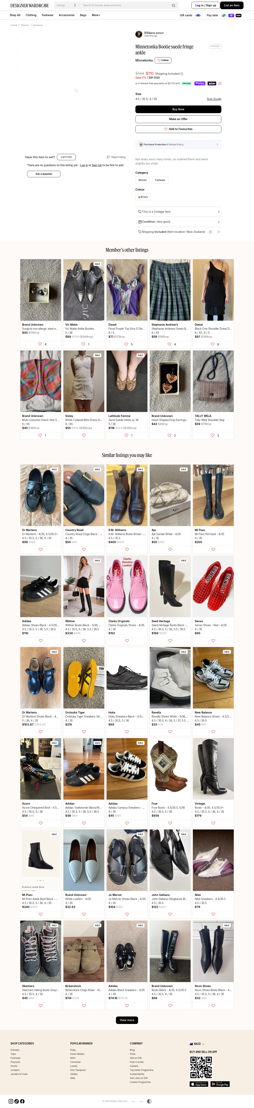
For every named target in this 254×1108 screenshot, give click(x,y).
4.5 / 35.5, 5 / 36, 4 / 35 (36, 538)
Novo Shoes (203, 986)
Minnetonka (144, 60)
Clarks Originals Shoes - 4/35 (126, 625)
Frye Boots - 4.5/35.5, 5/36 (168, 807)
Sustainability (137, 1074)
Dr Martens (29, 530)
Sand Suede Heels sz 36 (123, 420)
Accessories (67, 15)
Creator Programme (140, 1082)
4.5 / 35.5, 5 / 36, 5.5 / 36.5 (39, 629)
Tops (13, 1053)
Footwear (47, 15)
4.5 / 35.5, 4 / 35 (32, 994)
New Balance (203, 712)
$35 (157, 724)
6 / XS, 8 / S (202, 332)
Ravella (156, 712)
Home (14, 25)
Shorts (14, 1066)
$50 (71, 542)
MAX (72, 1058)
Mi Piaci (200, 530)
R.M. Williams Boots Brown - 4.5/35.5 (131, 534)
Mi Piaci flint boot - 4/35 (209, 534)
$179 (198, 815)
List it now (66, 168)
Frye (154, 803)
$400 (116, 542)
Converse (75, 1062)
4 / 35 (69, 538)
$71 (116, 336)
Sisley (69, 416)
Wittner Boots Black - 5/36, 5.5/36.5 (87, 625)
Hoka (111, 712)
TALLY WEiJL (203, 416)
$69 (111, 724)
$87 (203, 336)
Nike (198, 894)
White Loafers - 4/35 (78, 898)
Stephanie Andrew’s (165, 324)
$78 (197, 907)
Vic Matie (71, 324)
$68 (154, 998)
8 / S (111, 332)
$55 (78, 428)
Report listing (116, 168)
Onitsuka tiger (75, 712)
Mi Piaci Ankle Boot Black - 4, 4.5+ (43, 898)
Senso (199, 621)
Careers (134, 1066)
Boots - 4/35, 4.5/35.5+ (209, 807)
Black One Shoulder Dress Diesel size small (221, 328)
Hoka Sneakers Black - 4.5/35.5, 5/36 (131, 716)
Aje (154, 530)
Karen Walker (77, 1053)
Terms (132, 1101)
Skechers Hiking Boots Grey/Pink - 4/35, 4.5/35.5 (52, 990)
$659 (155, 815)
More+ (96, 15)
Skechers (28, 986)
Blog (132, 1049)
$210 (68, 724)
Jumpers (15, 1070)
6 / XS (155, 332)
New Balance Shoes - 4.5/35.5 (214, 716)
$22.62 (70, 907)
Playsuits (15, 1062)
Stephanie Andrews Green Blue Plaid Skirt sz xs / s (182, 328)
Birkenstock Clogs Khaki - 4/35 (84, 990)
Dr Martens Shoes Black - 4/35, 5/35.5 (46, 716)
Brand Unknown (32, 324)
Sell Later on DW (139, 1078)
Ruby (73, 1049)
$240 (30, 907)
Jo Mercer (115, 894)
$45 (30, 332)
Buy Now (178, 109)
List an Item (231, 5)
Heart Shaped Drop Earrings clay (172, 420)
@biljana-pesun (152, 33)
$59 (160, 336)
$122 (159, 907)
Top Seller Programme (141, 1070)
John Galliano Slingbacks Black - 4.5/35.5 (177, 898)
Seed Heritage (161, 621)
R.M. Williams (117, 530)
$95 (197, 633)
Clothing (31, 15)
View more (127, 1020)
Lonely (74, 1066)
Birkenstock (73, 986)
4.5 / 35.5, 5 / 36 (118, 720)
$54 (28, 815)
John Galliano (161, 894)
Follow (163, 60)
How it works (137, 1062)
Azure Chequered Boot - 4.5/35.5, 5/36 (46, 807)
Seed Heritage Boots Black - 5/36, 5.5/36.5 (178, 625)
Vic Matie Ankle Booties (79, 328)
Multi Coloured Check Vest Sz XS (42, 420)
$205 (198, 542)
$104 (115, 907)
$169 (159, 633)
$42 (160, 424)
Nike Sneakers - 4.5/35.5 (210, 898)
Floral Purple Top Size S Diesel (127, 328)
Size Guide (215, 98)
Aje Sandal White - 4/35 (166, 534)
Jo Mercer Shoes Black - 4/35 (127, 898)
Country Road (74, 530)
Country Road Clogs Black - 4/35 (85, 534)
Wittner (70, 621)
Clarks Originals (119, 621)
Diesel (112, 324)
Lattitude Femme (119, 416)
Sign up (206, 5)
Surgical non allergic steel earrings (43, 328)
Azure (26, 803)
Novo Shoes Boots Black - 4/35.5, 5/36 (219, 990)
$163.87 (34, 724)
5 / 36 (68, 332)
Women (25, 25)
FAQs (132, 1053)
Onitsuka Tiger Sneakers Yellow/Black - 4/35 (92, 716)
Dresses (15, 1049)
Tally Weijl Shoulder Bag (209, 420)
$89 (79, 336)
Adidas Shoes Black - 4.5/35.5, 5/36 (44, 625)
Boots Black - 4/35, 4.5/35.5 (169, 990)
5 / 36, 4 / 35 (30, 720)
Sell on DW (136, 1058)
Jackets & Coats (19, 1074)
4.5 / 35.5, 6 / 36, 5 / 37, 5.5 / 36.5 (172, 720)
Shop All (15, 15)
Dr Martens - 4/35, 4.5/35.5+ (40, 534)
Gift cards (190, 15)
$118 (122, 428)
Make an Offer (178, 119)
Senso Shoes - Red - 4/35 (211, 625)
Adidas (26, 621)
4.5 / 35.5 (114, 538)
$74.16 (118, 998)
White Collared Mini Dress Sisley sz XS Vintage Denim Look (101, 420)
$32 (201, 998)
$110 (25, 633)
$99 (28, 542)
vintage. (200, 803)
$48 (71, 815)
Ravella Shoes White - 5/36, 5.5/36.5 (174, 716)
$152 (111, 633)
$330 (73, 633)
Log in (195, 5)
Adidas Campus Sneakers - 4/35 (128, 807)
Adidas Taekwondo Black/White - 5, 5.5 (89, 807)
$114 (72, 998)
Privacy (142, 1101)
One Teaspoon (78, 1070)
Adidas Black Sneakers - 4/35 (126, 990)
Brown (143, 196)
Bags (83, 15)
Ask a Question (44, 185)
